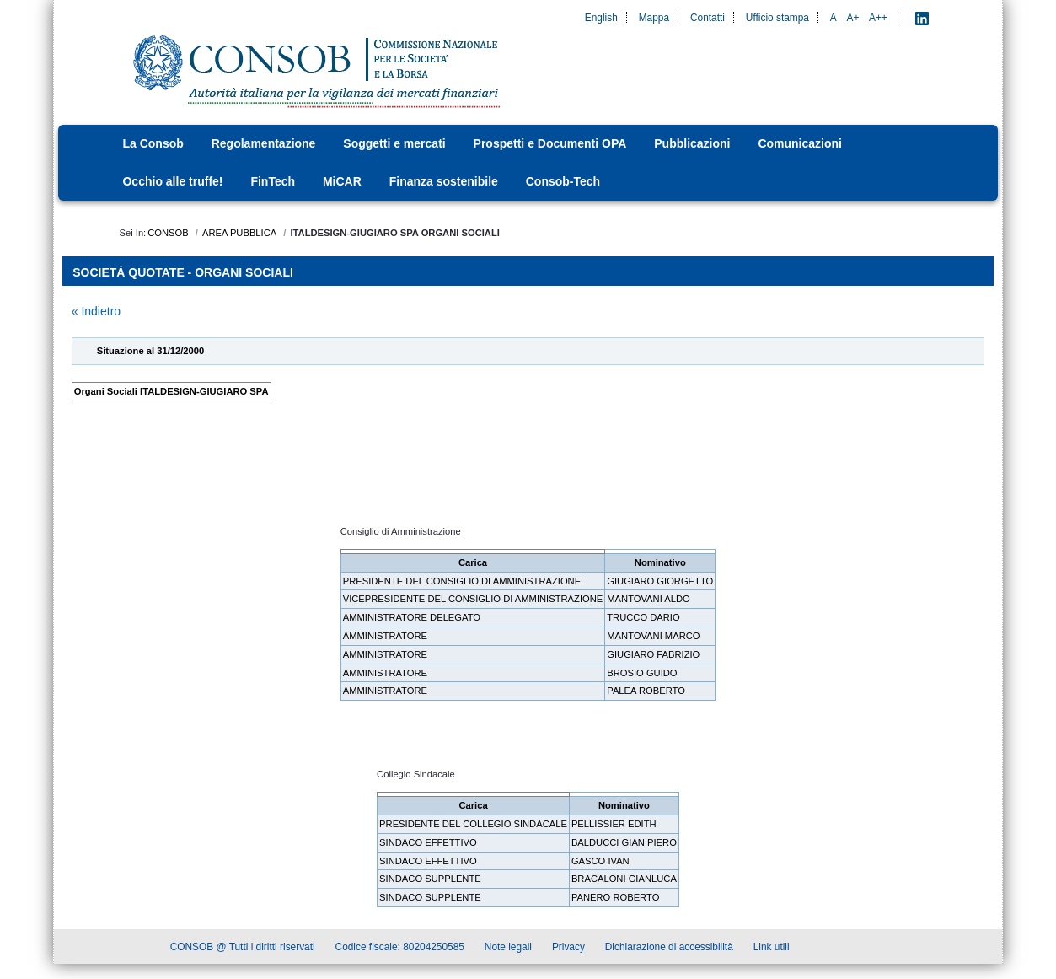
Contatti (707, 18)
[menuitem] (157, 144)
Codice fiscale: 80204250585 (399, 949)
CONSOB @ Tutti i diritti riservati (242, 949)
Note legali (508, 949)
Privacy (568, 949)
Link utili (771, 949)
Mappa (654, 18)
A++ (878, 18)
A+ (852, 18)
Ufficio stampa (777, 18)
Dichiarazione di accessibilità (669, 949)
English (601, 18)
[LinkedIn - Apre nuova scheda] (922, 18)
